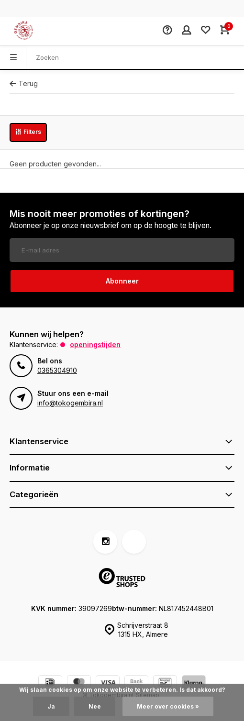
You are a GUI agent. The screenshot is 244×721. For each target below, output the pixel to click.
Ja (51, 706)
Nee (95, 706)
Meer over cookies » (168, 706)
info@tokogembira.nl (70, 403)
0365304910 (57, 370)
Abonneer (122, 281)
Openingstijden (95, 344)
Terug (24, 83)
